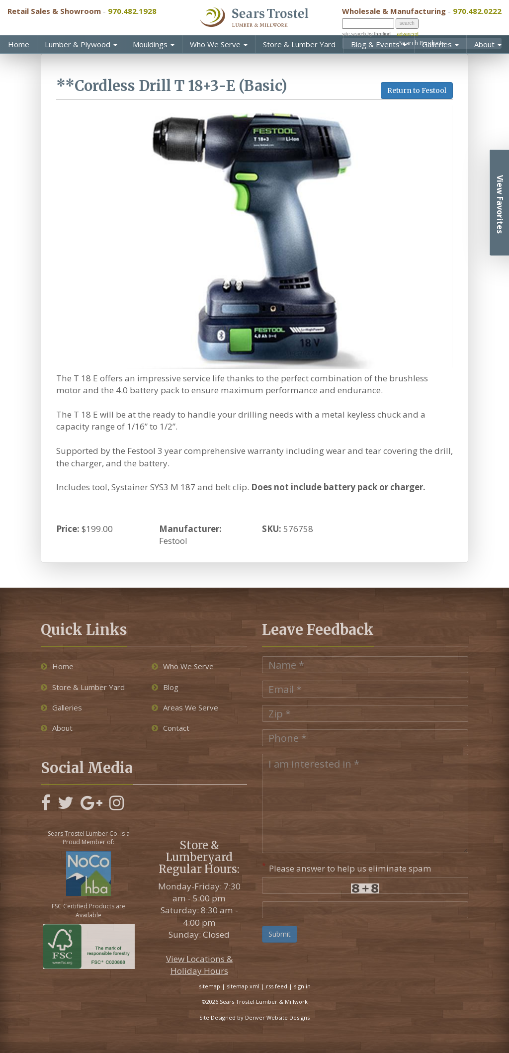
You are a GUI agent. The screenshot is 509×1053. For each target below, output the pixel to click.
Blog (165, 687)
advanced (407, 34)
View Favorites (500, 204)
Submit (279, 934)
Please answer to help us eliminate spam (346, 867)
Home (18, 44)
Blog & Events (379, 44)
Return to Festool (416, 90)
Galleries (440, 44)
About (488, 44)
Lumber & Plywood (81, 44)
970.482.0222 (477, 11)
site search (354, 34)
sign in (302, 986)
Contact (170, 728)
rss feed (276, 986)
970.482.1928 (132, 11)
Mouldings (153, 44)
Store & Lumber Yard (299, 44)
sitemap (209, 986)
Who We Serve (219, 44)
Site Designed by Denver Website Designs (254, 1017)
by (378, 34)
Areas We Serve (185, 707)
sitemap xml (243, 986)
